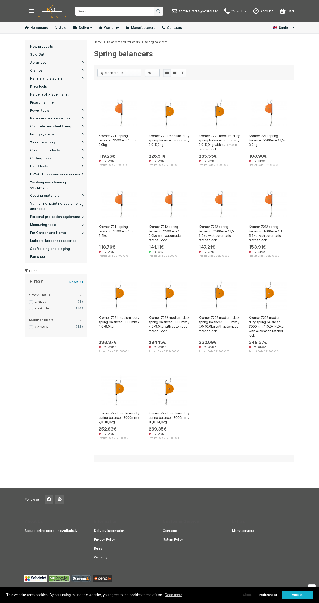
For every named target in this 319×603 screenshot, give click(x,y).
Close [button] (247, 595)
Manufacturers (140, 27)
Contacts (172, 27)
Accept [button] (297, 595)
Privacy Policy (104, 539)
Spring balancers (156, 42)
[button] (283, 27)
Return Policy (173, 539)
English (282, 27)
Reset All (76, 282)
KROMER (41, 327)
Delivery (82, 27)
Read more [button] (173, 595)
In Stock (40, 302)
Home (98, 42)
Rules (98, 548)
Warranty (109, 27)
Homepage (36, 27)
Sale (60, 27)
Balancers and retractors (123, 42)
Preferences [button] (268, 595)
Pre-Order (42, 308)
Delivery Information (109, 531)
